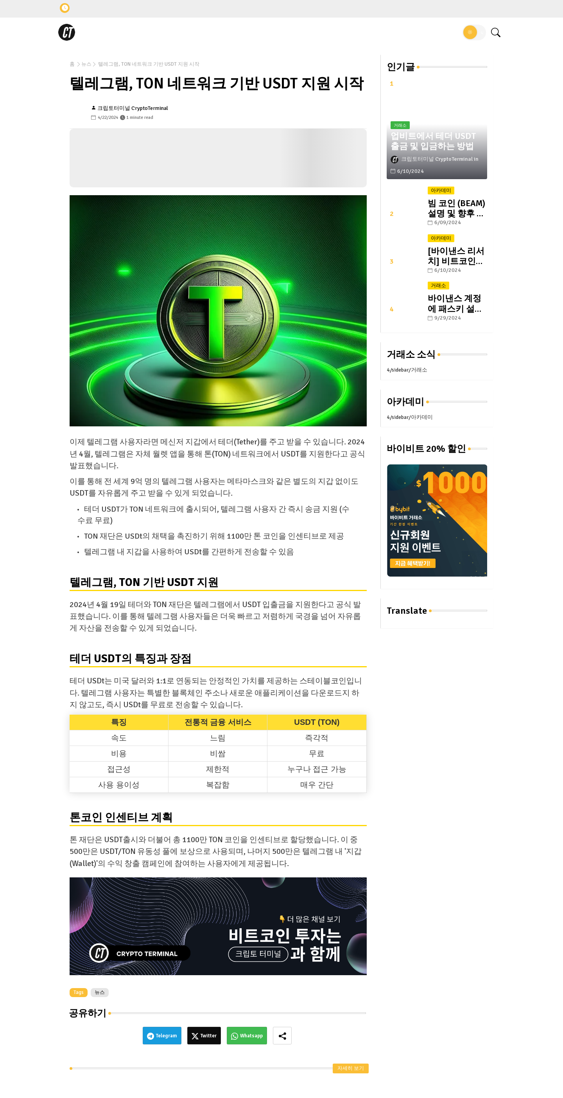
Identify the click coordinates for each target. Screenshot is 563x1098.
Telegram (166, 1036)
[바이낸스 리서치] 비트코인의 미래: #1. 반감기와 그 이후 (456, 256)
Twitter (209, 1036)
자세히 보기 (350, 1068)
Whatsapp (251, 1036)
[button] (474, 32)
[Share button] (282, 1035)
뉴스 (86, 64)
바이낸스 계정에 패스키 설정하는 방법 (455, 303)
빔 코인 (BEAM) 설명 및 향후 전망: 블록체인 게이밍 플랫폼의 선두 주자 (456, 208)
